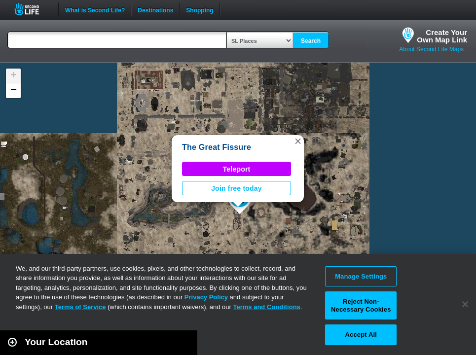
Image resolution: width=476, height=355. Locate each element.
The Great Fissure (216, 147)
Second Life (32, 9)
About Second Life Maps (431, 49)
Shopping (199, 9)
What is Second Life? (95, 9)
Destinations (155, 9)
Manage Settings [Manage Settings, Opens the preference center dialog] (361, 276)
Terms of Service (80, 307)
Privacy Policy (206, 297)
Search (311, 40)
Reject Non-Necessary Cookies (361, 305)
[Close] (465, 304)
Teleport (237, 169)
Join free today (236, 188)
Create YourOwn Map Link (442, 36)
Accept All (361, 334)
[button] (298, 141)
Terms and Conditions (266, 307)
